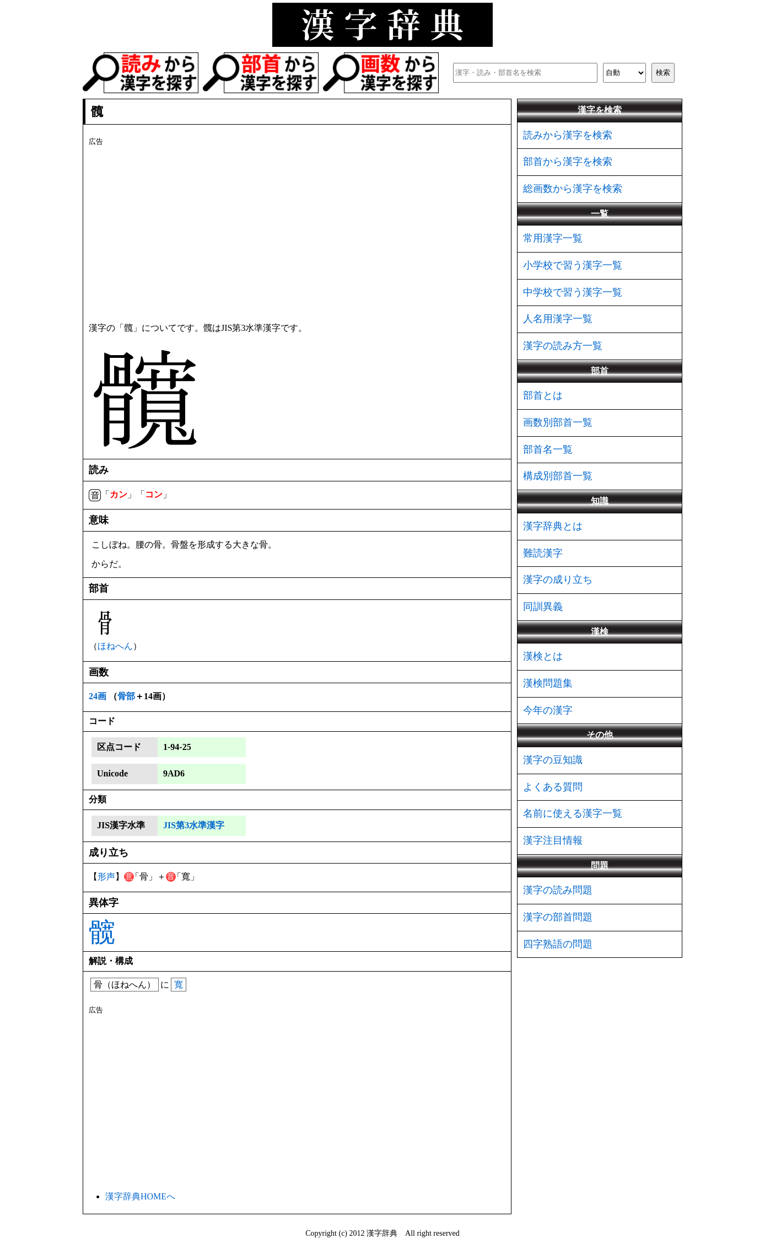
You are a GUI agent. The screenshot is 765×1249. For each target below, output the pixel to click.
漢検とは (543, 656)
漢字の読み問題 (557, 890)
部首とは (543, 395)
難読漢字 (543, 553)
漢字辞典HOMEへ (140, 1196)
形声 (106, 876)
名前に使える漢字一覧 (572, 813)
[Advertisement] (297, 232)
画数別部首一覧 (557, 422)
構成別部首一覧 (557, 475)
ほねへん (115, 646)
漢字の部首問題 (557, 917)
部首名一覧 (548, 449)
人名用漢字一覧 (557, 318)
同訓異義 (543, 606)
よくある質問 (553, 786)
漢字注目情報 (553, 840)
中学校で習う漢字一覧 (572, 292)
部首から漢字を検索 (567, 161)
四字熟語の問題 (557, 944)
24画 (97, 696)
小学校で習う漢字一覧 (572, 265)
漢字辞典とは (553, 526)
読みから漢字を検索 (567, 135)
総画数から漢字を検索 (572, 188)
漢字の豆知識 (553, 759)
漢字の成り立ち (557, 579)
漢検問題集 (548, 683)
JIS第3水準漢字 (193, 825)
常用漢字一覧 (553, 238)
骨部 (126, 696)
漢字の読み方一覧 (562, 345)
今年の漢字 (548, 710)
